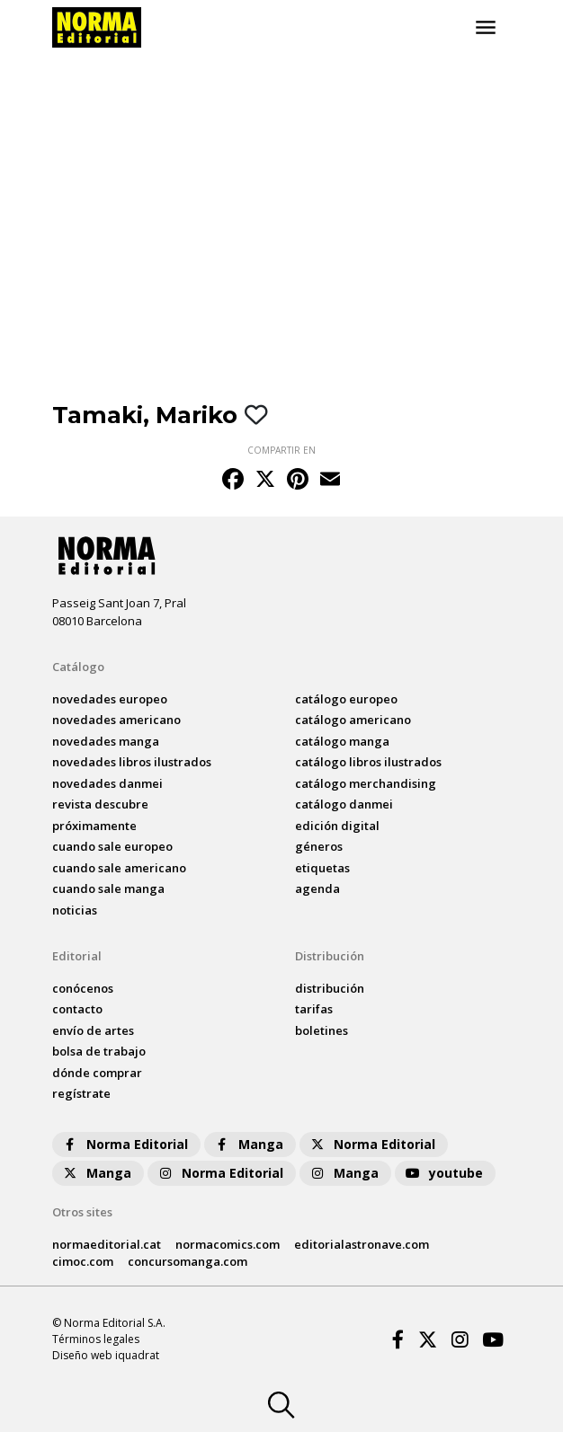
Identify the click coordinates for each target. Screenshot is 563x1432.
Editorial (77, 956)
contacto (77, 1009)
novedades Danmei (107, 783)
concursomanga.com (187, 1261)
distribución (329, 988)
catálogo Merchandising (365, 783)
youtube (443, 1172)
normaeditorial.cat (106, 1244)
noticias (74, 910)
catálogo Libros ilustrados (368, 762)
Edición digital (337, 826)
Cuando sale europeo (112, 846)
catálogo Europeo (346, 699)
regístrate (81, 1093)
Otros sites (82, 1212)
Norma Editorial (124, 1144)
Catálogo (78, 667)
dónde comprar (97, 1073)
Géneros (319, 846)
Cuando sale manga (108, 888)
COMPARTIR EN (281, 450)
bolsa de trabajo (99, 1051)
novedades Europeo (109, 699)
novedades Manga (105, 741)
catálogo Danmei (344, 804)
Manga (248, 1144)
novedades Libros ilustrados (131, 762)
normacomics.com (227, 1244)
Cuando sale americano (119, 868)
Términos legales (95, 1339)
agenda (317, 888)
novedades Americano (116, 720)
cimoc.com (82, 1261)
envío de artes (93, 1030)
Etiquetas (322, 868)
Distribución (329, 956)
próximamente (94, 826)
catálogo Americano (353, 720)
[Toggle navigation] (485, 28)
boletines (321, 1030)
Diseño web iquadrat (105, 1355)
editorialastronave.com (361, 1244)
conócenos (82, 988)
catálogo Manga (342, 741)
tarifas (314, 1009)
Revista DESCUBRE (100, 804)
